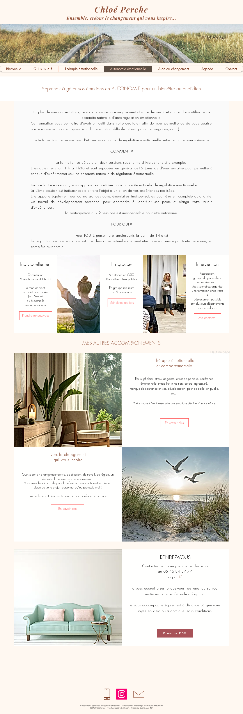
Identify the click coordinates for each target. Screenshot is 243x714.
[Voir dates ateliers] (122, 302)
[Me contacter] (207, 317)
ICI (181, 577)
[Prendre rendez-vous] (35, 315)
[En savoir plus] (174, 422)
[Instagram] (121, 694)
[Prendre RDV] (175, 633)
